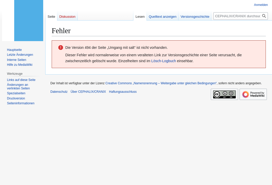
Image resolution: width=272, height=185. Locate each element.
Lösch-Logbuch (163, 61)
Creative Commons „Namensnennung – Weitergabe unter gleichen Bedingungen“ (161, 83)
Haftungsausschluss (123, 92)
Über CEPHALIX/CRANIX (88, 92)
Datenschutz (59, 92)
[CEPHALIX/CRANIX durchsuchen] (240, 16)
